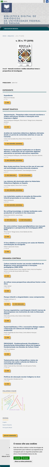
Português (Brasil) (7, 427)
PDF (7, 102)
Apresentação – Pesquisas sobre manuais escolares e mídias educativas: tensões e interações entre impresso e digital (24, 116)
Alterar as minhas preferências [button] (23, 461)
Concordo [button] (17, 458)
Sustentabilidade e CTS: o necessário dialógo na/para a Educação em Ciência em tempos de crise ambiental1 (24, 328)
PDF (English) (11, 175)
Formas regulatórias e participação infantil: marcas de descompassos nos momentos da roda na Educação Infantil (24, 312)
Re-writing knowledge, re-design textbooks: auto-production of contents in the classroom (23, 212)
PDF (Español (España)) (14, 143)
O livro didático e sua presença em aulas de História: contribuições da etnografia (24, 243)
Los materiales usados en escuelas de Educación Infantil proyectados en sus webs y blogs (22, 197)
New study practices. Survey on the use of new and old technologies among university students (23, 167)
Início (4, 36)
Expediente (8, 95)
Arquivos (11, 36)
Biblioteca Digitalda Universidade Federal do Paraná (22, 19)
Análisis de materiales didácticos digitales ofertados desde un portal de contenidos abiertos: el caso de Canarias (24, 134)
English (5, 422)
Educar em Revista (11, 28)
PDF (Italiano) (26, 175)
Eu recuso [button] (25, 458)
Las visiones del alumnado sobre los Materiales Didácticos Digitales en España (22, 182)
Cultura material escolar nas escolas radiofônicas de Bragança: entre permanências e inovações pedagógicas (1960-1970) (24, 265)
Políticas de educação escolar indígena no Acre (22, 377)
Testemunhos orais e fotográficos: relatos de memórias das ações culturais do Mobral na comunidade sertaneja (21, 362)
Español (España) (7, 425)
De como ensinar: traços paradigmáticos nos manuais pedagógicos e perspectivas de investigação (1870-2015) (24, 227)
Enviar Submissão (10, 435)
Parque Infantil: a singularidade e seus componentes (24, 297)
